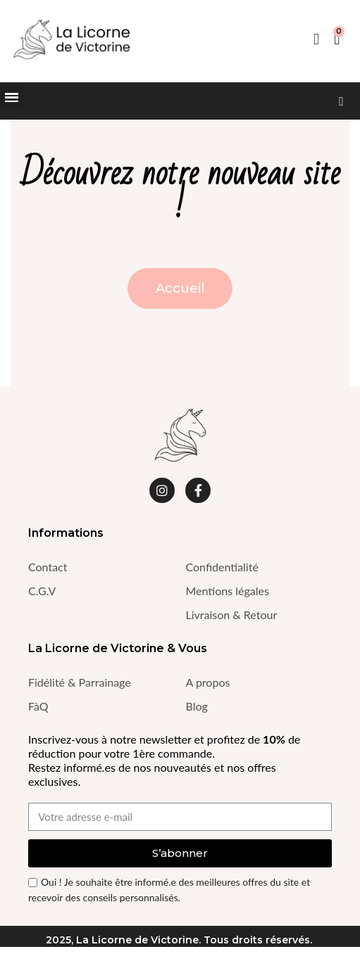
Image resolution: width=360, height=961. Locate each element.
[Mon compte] (316, 39)
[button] (341, 101)
